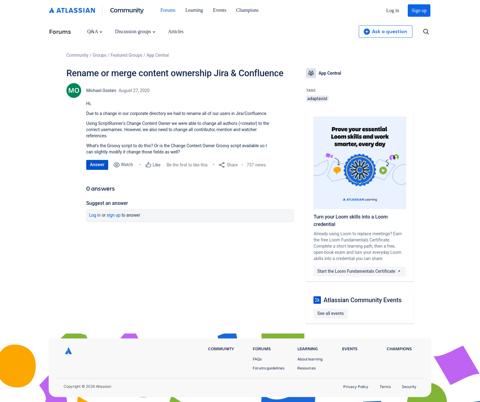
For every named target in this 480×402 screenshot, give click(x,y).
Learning (194, 10)
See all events (330, 313)
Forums (167, 10)
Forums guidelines (268, 368)
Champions (247, 10)
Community (127, 9)
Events (219, 10)
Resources (306, 368)
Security (409, 386)
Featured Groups (126, 55)
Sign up (419, 10)
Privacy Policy (355, 386)
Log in (392, 10)
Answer (97, 164)
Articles (176, 31)
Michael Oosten (101, 90)
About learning (309, 359)
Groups (99, 55)
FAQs (257, 359)
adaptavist (317, 98)
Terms (385, 386)
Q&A (94, 31)
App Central (158, 55)
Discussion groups (135, 31)
